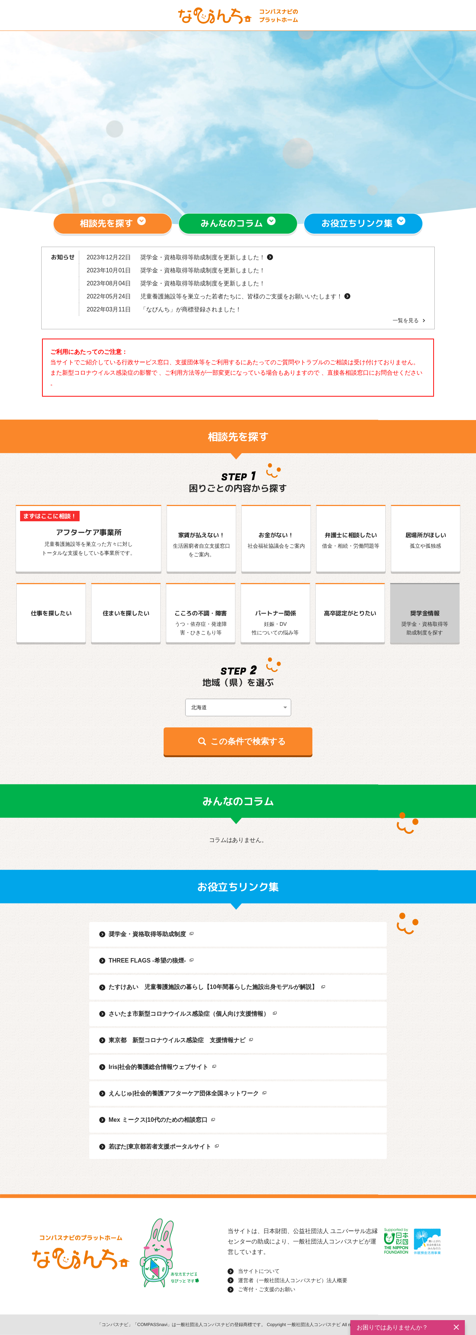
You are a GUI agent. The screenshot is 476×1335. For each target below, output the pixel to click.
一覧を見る (406, 320)
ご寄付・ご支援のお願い (266, 1289)
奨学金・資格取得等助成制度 (147, 934)
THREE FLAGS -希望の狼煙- (147, 960)
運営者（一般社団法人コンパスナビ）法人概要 (292, 1280)
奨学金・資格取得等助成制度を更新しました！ (202, 257)
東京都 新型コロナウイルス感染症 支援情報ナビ (177, 1040)
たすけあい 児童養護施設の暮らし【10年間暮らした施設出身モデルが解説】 (213, 987)
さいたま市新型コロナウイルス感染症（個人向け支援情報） (189, 1014)
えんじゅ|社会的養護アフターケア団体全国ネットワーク (184, 1093)
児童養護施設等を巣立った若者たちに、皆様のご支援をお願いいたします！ (241, 296)
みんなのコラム (231, 223)
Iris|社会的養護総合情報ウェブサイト (159, 1067)
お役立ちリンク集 (357, 223)
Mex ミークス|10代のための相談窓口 (158, 1120)
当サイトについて (259, 1271)
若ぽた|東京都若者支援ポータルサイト (160, 1146)
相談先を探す (107, 223)
